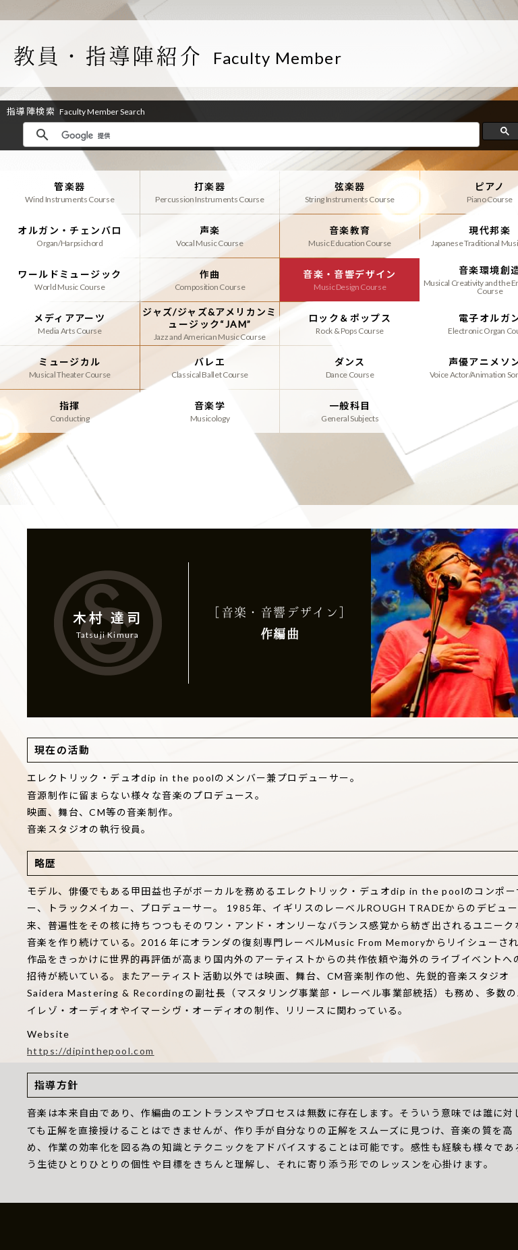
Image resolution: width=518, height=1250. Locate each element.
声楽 (210, 236)
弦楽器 (350, 192)
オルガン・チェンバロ (70, 236)
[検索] (266, 135)
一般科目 (350, 411)
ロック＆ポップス (350, 323)
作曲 (210, 279)
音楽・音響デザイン (350, 279)
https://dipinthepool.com (90, 1050)
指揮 (70, 411)
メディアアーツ (70, 323)
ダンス (350, 367)
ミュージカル (70, 367)
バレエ (210, 367)
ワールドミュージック (70, 279)
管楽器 (70, 192)
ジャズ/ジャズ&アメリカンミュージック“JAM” (210, 323)
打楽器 (210, 192)
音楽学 (210, 411)
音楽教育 (350, 236)
